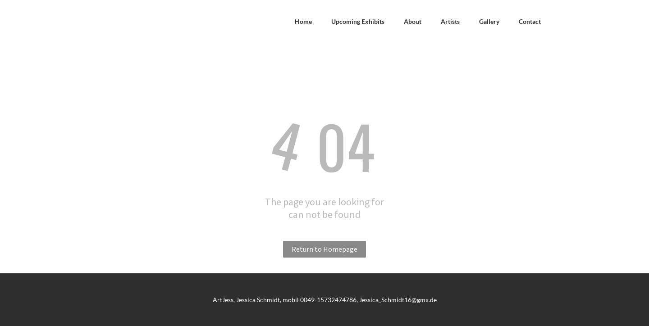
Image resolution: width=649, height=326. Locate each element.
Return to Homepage (324, 249)
